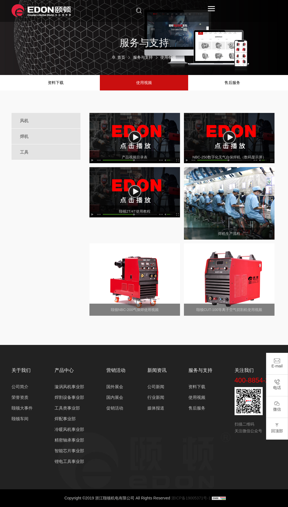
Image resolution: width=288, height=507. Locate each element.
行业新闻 (155, 397)
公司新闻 (155, 386)
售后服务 (232, 82)
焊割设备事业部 (69, 397)
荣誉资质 (20, 397)
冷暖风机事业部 (69, 429)
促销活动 (114, 408)
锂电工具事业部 (69, 461)
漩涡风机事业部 (69, 386)
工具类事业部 (67, 408)
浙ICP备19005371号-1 (191, 498)
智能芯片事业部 (69, 450)
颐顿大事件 (22, 408)
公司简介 (20, 386)
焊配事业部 (65, 418)
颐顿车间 (20, 418)
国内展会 (114, 397)
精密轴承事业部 (69, 440)
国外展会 (114, 386)
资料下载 (56, 82)
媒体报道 (155, 408)
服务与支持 (143, 57)
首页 (121, 57)
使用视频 (168, 57)
